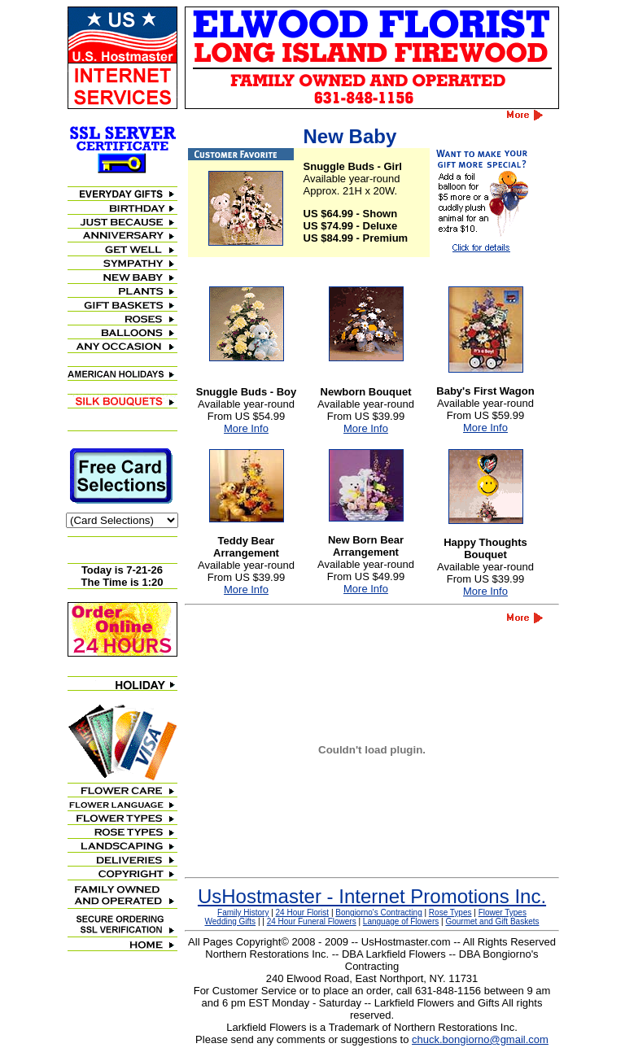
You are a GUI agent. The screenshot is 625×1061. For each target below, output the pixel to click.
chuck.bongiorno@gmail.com (480, 1039)
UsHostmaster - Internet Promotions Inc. (372, 896)
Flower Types (503, 912)
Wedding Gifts (230, 921)
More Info (246, 428)
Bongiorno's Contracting (378, 912)
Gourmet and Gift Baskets (492, 921)
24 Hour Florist (303, 912)
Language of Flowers (401, 921)
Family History (243, 912)
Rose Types (450, 912)
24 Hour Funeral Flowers (311, 921)
